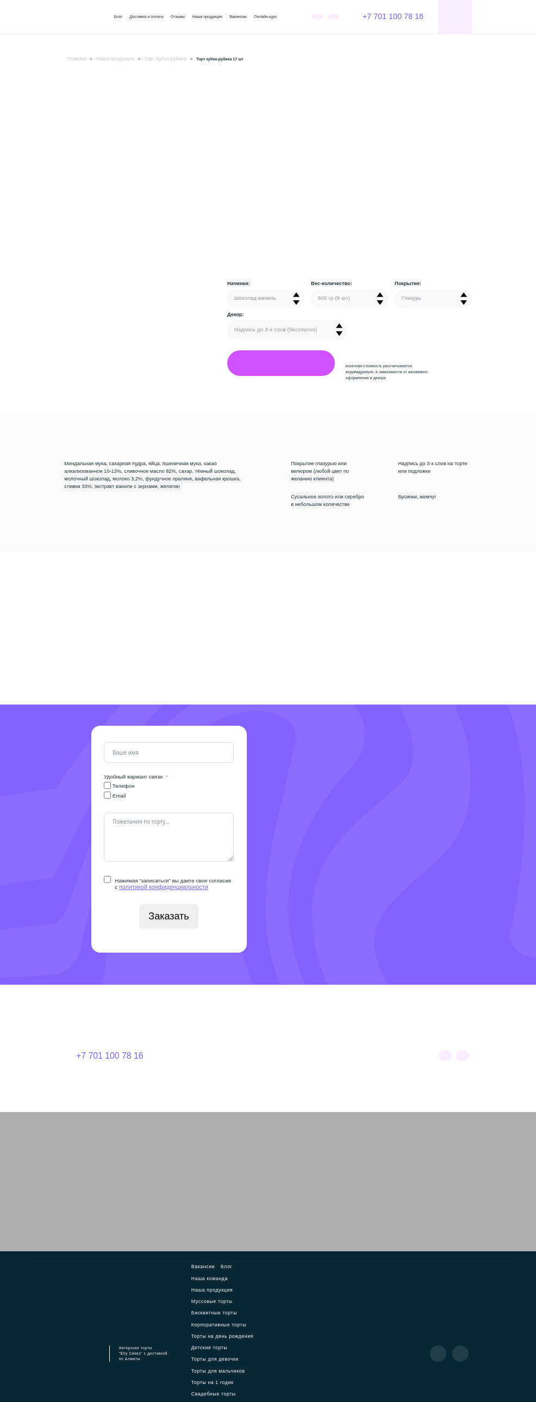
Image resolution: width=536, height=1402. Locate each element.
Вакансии (238, 17)
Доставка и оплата (146, 17)
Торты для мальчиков (216, 1321)
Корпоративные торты (217, 1292)
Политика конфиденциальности (266, 1386)
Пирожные (205, 1360)
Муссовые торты (249, 1273)
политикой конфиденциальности (159, 885)
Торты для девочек (248, 1311)
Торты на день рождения (219, 1302)
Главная (74, 58)
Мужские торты (210, 1341)
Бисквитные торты (213, 1282)
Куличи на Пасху (237, 1360)
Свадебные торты (252, 1331)
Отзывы (178, 17)
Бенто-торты (207, 1350)
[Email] (107, 793)
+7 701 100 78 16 (387, 16)
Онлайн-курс (265, 17)
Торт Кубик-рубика (148, 58)
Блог (118, 17)
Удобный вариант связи (133, 775)
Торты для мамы (246, 1341)
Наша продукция (207, 17)
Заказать (169, 914)
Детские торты (209, 1311)
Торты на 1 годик (211, 1331)
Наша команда (248, 1263)
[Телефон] (107, 783)
